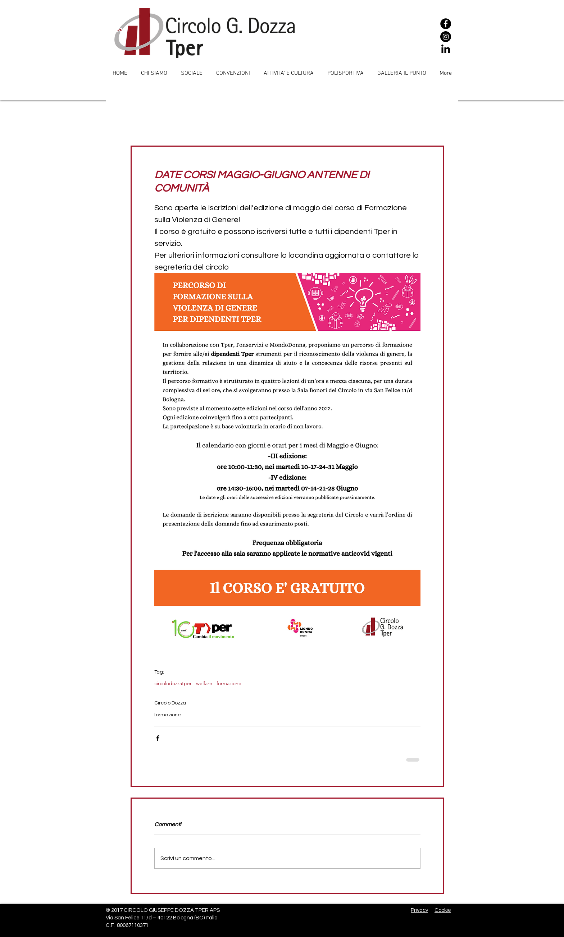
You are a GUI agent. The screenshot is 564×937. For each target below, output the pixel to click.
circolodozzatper (173, 683)
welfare (204, 683)
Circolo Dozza (170, 703)
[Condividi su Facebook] (157, 738)
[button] (191, 70)
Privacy (419, 910)
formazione (229, 683)
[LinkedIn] (445, 49)
